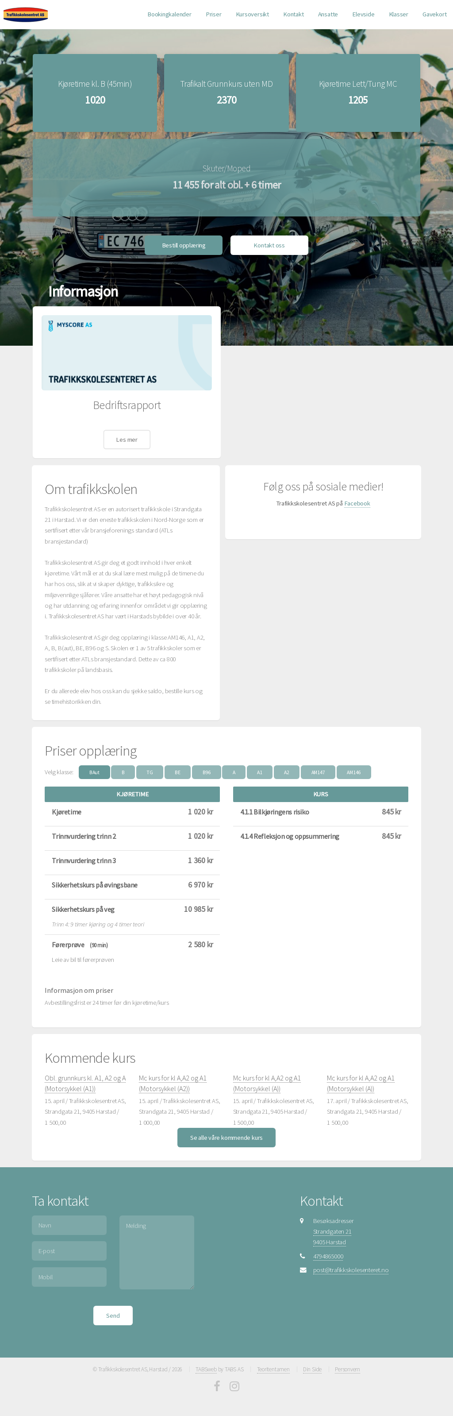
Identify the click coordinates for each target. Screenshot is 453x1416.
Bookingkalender (169, 14)
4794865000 (328, 1250)
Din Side (312, 1363)
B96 (207, 766)
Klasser (398, 14)
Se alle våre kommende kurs (226, 1132)
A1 (259, 766)
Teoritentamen (273, 1363)
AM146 (354, 766)
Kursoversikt (252, 14)
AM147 (318, 766)
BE (177, 766)
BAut (94, 766)
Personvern (347, 1363)
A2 (286, 766)
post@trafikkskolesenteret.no (351, 1264)
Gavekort (434, 14)
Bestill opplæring (184, 239)
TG (149, 766)
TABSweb (206, 1363)
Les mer (126, 434)
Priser (214, 14)
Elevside (363, 14)
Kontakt (293, 14)
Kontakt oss (269, 239)
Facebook (357, 498)
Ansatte (328, 14)
